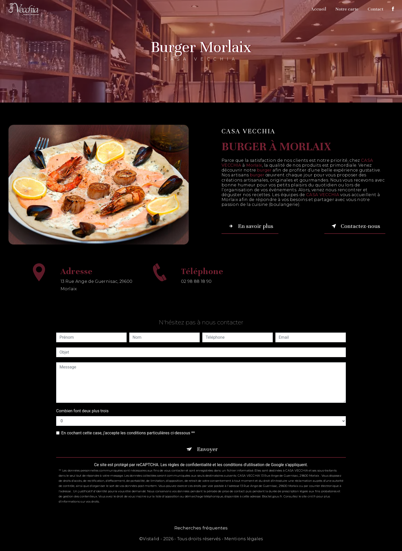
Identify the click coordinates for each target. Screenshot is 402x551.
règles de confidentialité (190, 464)
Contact (375, 9)
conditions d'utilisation (243, 464)
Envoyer (207, 449)
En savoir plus (250, 226)
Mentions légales (243, 538)
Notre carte (346, 9)
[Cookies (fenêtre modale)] (1, 548)
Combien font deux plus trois (82, 410)
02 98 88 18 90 (196, 286)
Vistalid (151, 538)
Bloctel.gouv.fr (272, 496)
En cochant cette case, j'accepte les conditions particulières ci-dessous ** (128, 432)
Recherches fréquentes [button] (201, 527)
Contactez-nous (354, 226)
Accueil (318, 9)
